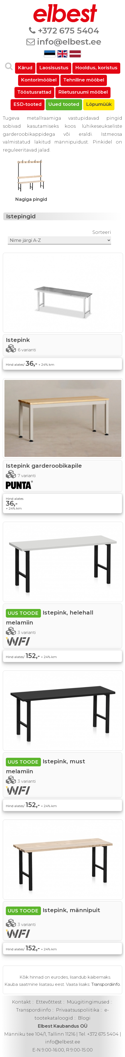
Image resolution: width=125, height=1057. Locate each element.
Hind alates (14, 498)
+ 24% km (46, 364)
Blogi (84, 1018)
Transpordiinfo (33, 1010)
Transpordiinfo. (106, 984)
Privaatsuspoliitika (77, 1010)
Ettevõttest (49, 1002)
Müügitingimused (88, 1002)
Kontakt (21, 1002)
